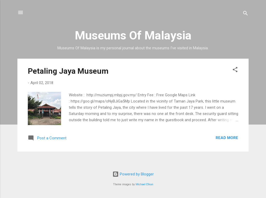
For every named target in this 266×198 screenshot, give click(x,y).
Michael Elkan (144, 184)
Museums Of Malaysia (133, 35)
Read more (227, 137)
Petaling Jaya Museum (68, 71)
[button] (235, 70)
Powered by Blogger (133, 174)
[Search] (245, 14)
